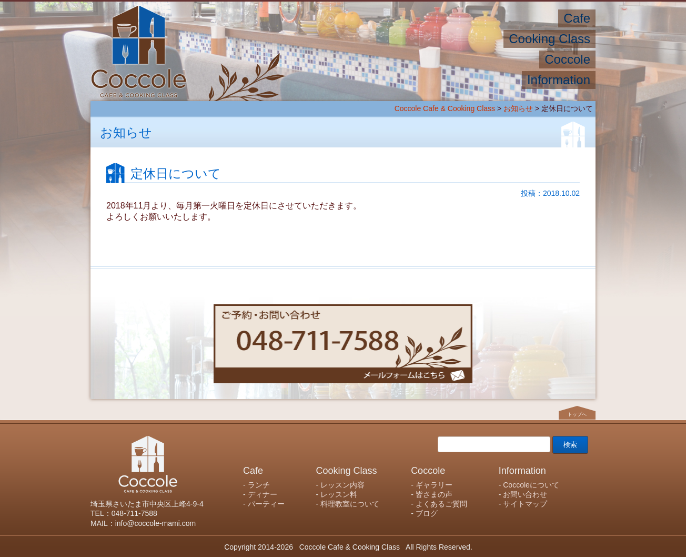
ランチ (259, 485)
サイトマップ (525, 504)
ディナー (262, 494)
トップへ (577, 413)
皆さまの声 (434, 494)
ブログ (427, 513)
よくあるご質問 (441, 504)
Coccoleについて (531, 485)
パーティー (266, 504)
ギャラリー (434, 485)
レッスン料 (338, 494)
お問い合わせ (525, 494)
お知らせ (518, 108)
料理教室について (349, 504)
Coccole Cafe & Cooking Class (445, 108)
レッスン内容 (342, 485)
